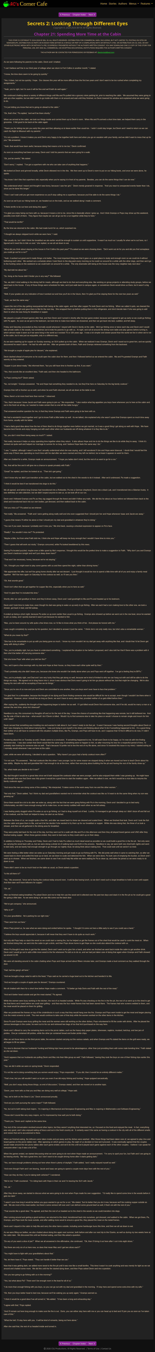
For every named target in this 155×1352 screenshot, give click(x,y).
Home (103, 3)
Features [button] (146, 3)
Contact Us (106, 1348)
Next (92, 14)
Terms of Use (93, 1348)
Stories (112, 3)
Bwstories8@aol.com (106, 52)
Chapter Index (79, 14)
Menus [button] (133, 3)
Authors (122, 3)
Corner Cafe (25, 4)
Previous (65, 14)
